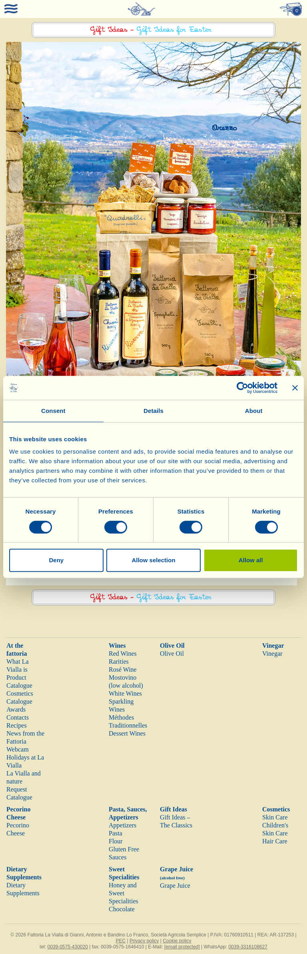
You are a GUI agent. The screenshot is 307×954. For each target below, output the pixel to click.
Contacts (17, 717)
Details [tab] (153, 410)
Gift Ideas (173, 809)
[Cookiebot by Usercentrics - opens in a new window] (242, 388)
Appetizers (122, 825)
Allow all (251, 560)
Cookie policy (177, 941)
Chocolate (122, 909)
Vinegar (273, 645)
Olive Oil (172, 645)
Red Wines (123, 653)
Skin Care (275, 817)
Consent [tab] (53, 410)
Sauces (117, 857)
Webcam (17, 749)
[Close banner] (295, 388)
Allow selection (153, 560)
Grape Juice (175, 885)
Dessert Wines (127, 733)
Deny (56, 560)
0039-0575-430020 (67, 947)
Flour (116, 841)
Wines (117, 645)
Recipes (16, 725)
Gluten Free (124, 849)
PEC (121, 941)
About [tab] (254, 410)
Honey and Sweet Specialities (123, 893)
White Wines (125, 693)
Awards (16, 709)
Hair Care (274, 841)
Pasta (115, 833)
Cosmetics (276, 809)
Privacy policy (144, 941)
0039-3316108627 (247, 947)
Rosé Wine (123, 669)
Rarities (119, 661)
